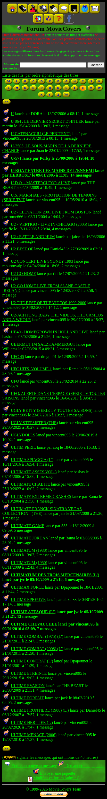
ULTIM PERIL (23, 447)
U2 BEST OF (22, 249)
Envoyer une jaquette (53, 773)
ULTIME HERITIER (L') (32, 722)
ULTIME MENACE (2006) (33, 735)
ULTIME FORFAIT (27, 698)
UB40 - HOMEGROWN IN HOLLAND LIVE (50, 332)
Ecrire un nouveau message (30, 765)
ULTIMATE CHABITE (30, 484)
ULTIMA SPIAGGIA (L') (32, 459)
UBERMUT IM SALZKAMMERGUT (43, 344)
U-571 (16, 158)
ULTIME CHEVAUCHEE (34, 624)
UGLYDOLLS (23, 435)
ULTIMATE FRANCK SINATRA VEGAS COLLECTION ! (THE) (42, 511)
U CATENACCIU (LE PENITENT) (41, 133)
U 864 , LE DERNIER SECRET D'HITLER (47, 121)
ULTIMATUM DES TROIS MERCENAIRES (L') (55, 575)
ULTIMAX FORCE (27, 587)
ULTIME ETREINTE (29, 673)
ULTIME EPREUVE (28, 599)
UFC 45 (17, 356)
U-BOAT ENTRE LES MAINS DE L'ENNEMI (52, 170)
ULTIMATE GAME (27, 526)
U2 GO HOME (23, 273)
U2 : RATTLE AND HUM (33, 236)
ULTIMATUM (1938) (29, 550)
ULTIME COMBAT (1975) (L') (37, 636)
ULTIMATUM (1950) (29, 562)
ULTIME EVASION (28, 685)
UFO (15, 381)
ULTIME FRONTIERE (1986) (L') (40, 710)
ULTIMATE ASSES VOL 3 (34, 472)
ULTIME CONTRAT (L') (32, 661)
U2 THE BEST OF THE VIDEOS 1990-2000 (48, 303)
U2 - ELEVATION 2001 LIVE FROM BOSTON (51, 212)
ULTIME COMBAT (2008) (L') (37, 649)
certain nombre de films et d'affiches (69, 35)
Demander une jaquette (80, 765)
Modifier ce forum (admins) (53, 778)
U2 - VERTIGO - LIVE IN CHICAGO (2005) (49, 224)
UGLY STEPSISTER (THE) (34, 423)
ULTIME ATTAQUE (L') (33, 612)
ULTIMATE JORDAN (29, 538)
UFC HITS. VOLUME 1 (31, 369)
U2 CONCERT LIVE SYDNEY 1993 (42, 261)
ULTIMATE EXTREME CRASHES (41, 496)
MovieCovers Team (65, 789)
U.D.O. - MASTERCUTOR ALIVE (40, 183)
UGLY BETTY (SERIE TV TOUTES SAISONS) (51, 410)
